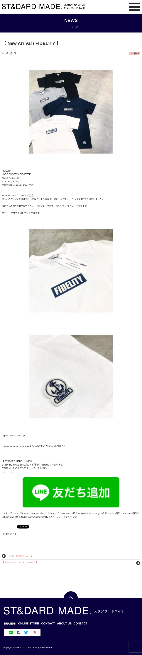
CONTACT (64, 624)
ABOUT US (80, 624)
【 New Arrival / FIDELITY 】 (31, 43)
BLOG (29, 624)
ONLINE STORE (48, 624)
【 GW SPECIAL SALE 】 (20, 556)
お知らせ (134, 53)
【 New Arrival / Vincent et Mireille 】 (20, 562)
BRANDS (10, 624)
